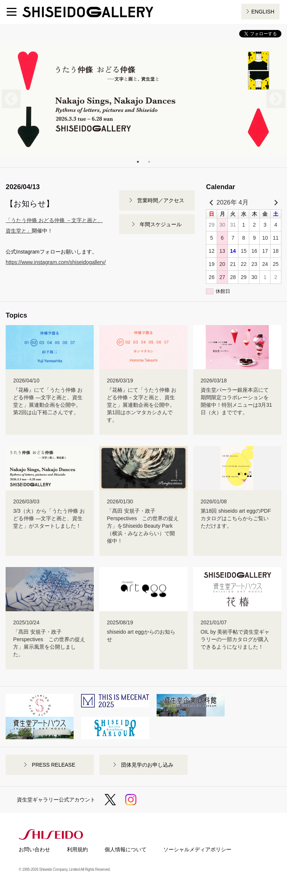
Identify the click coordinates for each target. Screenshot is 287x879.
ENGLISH (262, 12)
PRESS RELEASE (53, 765)
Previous (11, 99)
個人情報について (125, 849)
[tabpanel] (143, 98)
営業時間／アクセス (160, 200)
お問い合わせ (34, 849)
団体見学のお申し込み (147, 765)
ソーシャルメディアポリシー (197, 849)
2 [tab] (149, 162)
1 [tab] (138, 162)
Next (275, 99)
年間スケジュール (161, 224)
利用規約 (77, 849)
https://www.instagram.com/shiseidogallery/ (56, 262)
